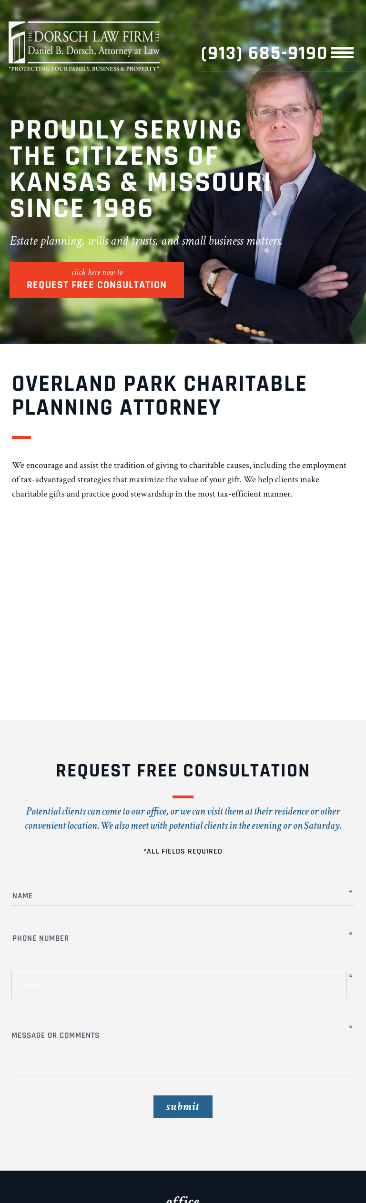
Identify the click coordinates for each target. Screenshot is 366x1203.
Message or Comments (179, 1036)
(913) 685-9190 (264, 53)
